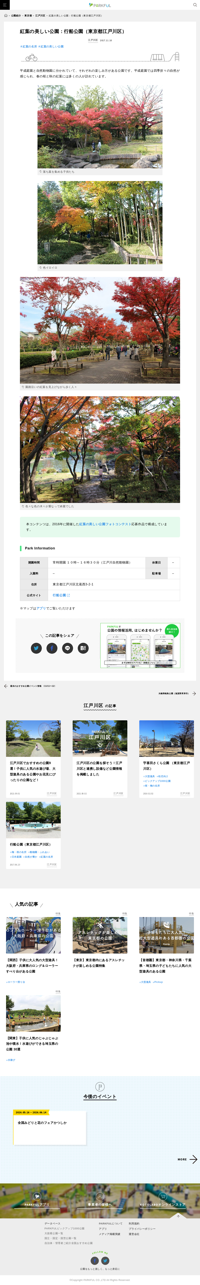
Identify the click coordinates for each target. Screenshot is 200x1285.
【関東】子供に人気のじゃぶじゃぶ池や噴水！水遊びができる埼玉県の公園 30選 (32, 1044)
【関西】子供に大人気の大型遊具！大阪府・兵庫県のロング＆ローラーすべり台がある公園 (32, 965)
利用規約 (134, 1223)
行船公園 (59, 595)
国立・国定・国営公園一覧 (61, 1238)
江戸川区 (40, 15)
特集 (58, 913)
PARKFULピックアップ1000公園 (65, 1228)
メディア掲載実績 (109, 1234)
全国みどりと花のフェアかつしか (42, 1122)
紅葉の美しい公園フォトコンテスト (105, 524)
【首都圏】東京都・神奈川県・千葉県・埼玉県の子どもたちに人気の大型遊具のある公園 (165, 965)
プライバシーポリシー (142, 1229)
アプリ (41, 608)
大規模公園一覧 (54, 1233)
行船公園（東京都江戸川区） (31, 844)
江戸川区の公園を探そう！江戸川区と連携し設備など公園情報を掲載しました (99, 768)
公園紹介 (16, 15)
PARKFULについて (110, 1223)
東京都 (28, 15)
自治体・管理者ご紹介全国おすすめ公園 (69, 1243)
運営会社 (134, 1234)
